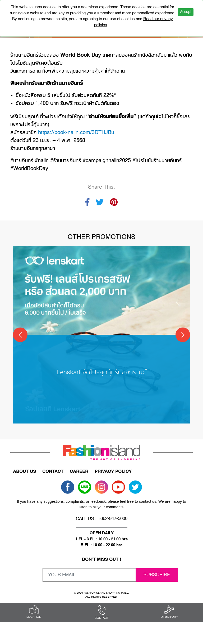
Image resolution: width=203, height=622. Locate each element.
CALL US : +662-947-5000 (101, 519)
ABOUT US (24, 471)
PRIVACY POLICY (113, 471)
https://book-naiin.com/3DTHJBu (76, 132)
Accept (185, 12)
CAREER (79, 471)
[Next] (183, 335)
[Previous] (20, 335)
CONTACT (52, 471)
